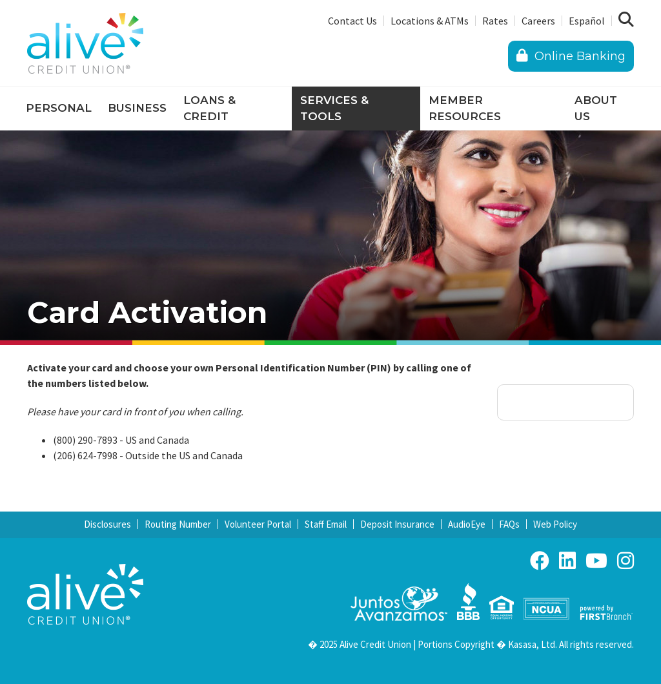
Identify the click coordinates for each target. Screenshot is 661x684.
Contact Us (352, 20)
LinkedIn (567, 560)
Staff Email (326, 524)
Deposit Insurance (397, 524)
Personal (59, 107)
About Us (596, 108)
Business (137, 107)
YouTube (596, 560)
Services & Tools (334, 108)
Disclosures (107, 524)
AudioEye (466, 524)
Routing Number (178, 524)
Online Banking (570, 56)
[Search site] (626, 20)
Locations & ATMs (430, 20)
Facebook (539, 560)
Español (587, 20)
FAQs (509, 524)
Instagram (625, 560)
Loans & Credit (209, 108)
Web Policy (555, 524)
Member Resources (465, 108)
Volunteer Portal (258, 524)
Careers (538, 20)
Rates (495, 20)
